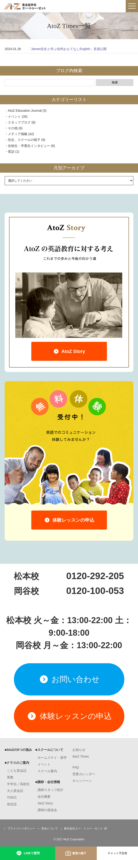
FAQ (75, 767)
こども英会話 (16, 770)
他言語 (12, 804)
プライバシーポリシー (19, 828)
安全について (47, 828)
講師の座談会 (47, 810)
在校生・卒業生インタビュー (29, 146)
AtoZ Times (80, 756)
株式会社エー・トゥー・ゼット (83, 828)
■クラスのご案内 (17, 763)
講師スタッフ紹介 (51, 790)
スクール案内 (47, 771)
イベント (14, 116)
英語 (11, 151)
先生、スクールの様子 (24, 140)
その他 (13, 128)
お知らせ (78, 750)
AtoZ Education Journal (25, 110)
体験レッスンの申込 (69, 520)
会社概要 (44, 796)
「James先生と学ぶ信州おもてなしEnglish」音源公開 (67, 49)
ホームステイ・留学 (52, 757)
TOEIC (12, 797)
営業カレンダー (83, 774)
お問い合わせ (69, 679)
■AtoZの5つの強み (18, 750)
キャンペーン (82, 781)
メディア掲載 (17, 134)
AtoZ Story (69, 351)
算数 (10, 777)
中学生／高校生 (18, 784)
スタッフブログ (19, 122)
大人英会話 (15, 791)
